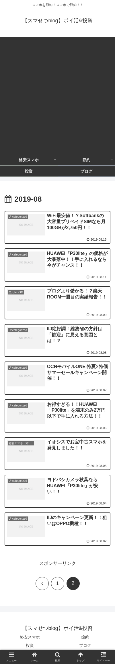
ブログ (85, 645)
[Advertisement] (57, 94)
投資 (30, 645)
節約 (85, 637)
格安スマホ (30, 637)
